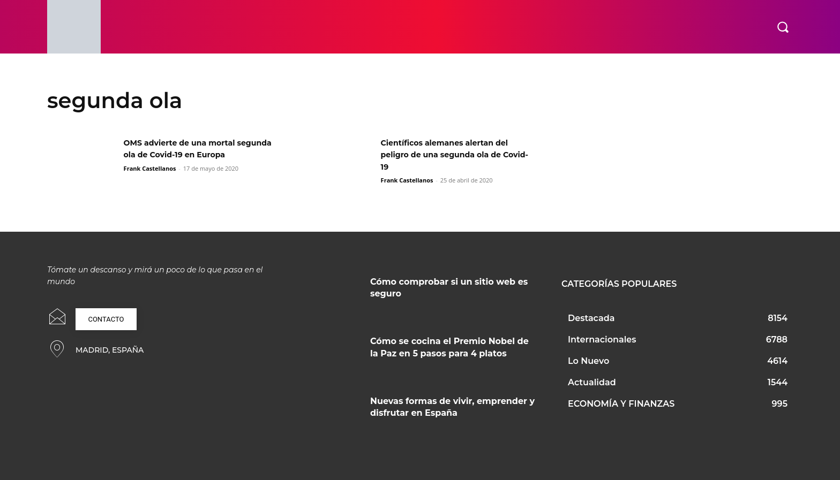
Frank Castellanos (150, 180)
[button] (782, 27)
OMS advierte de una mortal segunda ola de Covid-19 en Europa (187, 155)
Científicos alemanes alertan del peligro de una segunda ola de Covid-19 (453, 155)
